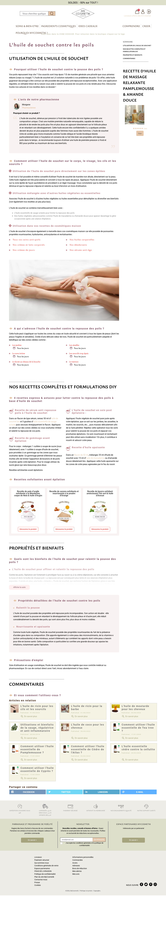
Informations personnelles (82, 859)
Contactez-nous (40, 881)
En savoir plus (28, 718)
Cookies (37, 887)
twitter (146, 885)
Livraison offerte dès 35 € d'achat (137, 17)
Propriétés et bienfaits (132, 56)
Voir (140, 134)
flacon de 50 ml (81, 456)
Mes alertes (77, 873)
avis (145, 129)
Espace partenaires (42, 870)
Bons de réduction (79, 870)
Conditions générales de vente (46, 867)
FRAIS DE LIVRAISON (42, 873)
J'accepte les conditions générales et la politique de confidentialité (84, 845)
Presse (37, 884)
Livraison (38, 859)
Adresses (76, 867)
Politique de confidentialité (45, 875)
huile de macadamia (95, 459)
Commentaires (129, 60)
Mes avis (75, 875)
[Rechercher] (34, 14)
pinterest (150, 885)
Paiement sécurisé (70, 808)
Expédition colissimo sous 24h (19, 809)
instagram (155, 885)
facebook (141, 885)
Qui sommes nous (41, 864)
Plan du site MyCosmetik (44, 878)
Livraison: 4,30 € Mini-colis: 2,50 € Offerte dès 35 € (45, 810)
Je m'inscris (99, 841)
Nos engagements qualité (121, 808)
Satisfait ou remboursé (95, 808)
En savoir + (32, 841)
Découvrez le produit (28, 531)
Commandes (77, 861)
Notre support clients (146, 808)
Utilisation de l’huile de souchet (137, 47)
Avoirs (74, 864)
